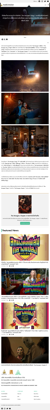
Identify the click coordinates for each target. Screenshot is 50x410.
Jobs (18, 396)
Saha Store (36, 394)
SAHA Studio (36, 396)
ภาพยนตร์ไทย (4, 396)
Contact (19, 399)
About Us (19, 394)
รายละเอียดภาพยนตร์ (25, 223)
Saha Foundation (37, 399)
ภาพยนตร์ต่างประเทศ (5, 399)
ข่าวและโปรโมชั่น (4, 394)
